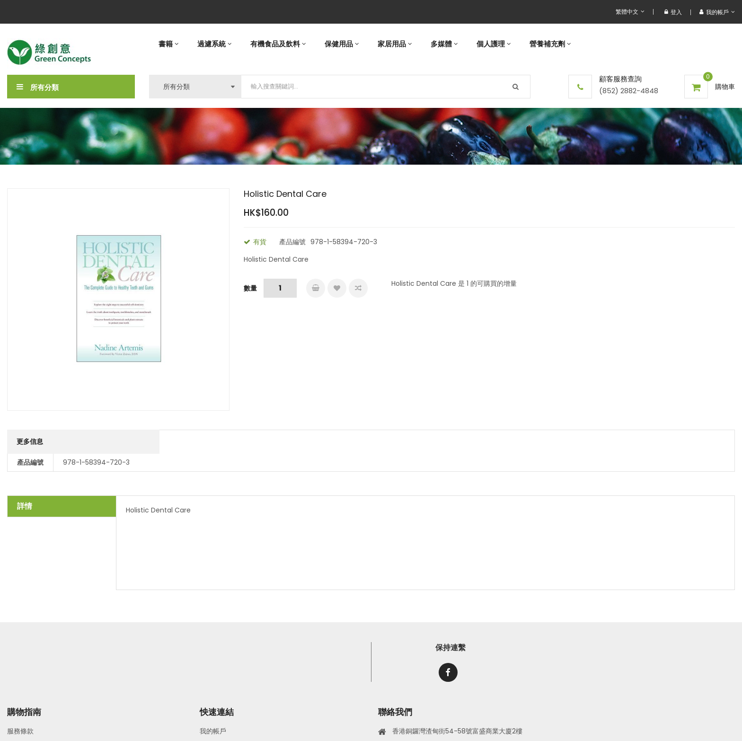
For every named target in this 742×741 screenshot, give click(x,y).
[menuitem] (168, 44)
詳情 (24, 506)
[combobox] (385, 86)
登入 (673, 12)
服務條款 (20, 731)
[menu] (442, 44)
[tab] (61, 506)
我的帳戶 (213, 731)
